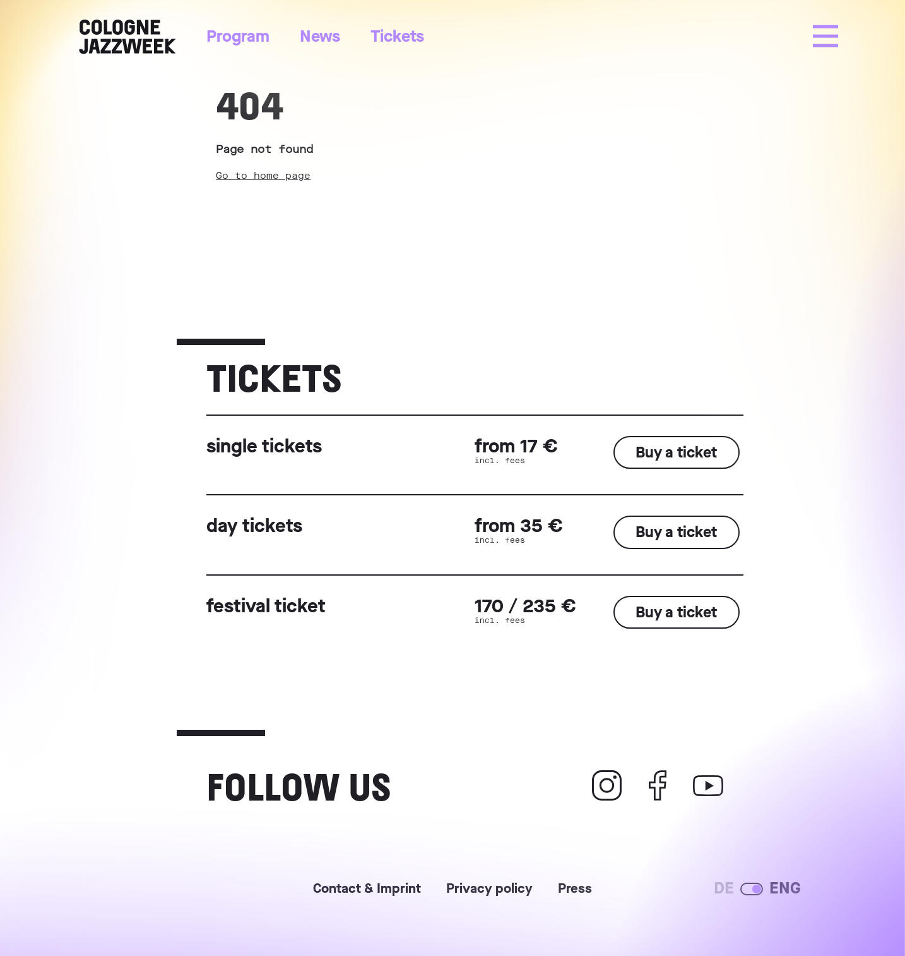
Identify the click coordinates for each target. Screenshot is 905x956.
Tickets (397, 36)
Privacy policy (489, 890)
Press (575, 890)
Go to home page (263, 175)
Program (237, 36)
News (320, 36)
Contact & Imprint (367, 890)
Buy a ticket (676, 452)
